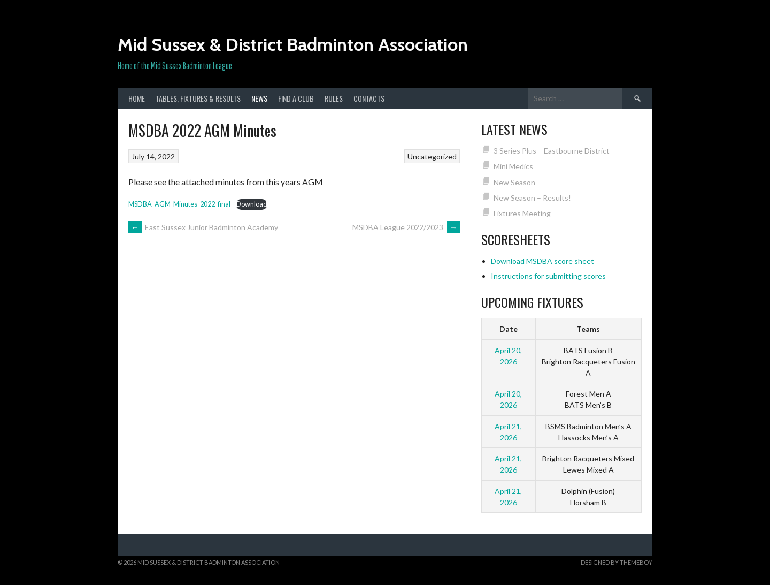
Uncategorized (432, 156)
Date (508, 328)
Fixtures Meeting (522, 213)
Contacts (368, 98)
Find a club (296, 98)
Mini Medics (513, 166)
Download (251, 204)
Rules (334, 98)
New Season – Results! (532, 197)
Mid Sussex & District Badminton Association (293, 44)
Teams (588, 328)
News (259, 98)
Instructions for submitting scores (548, 275)
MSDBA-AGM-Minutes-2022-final (179, 204)
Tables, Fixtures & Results (198, 98)
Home (136, 98)
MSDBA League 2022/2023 (406, 227)
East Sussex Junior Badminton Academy (203, 227)
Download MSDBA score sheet (542, 260)
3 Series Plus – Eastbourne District (552, 150)
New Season (514, 182)
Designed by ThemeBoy (616, 562)
